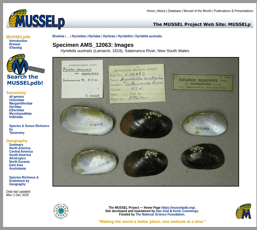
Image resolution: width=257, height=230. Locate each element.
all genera (16, 96)
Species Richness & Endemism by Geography (24, 181)
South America (20, 155)
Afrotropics (17, 158)
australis (155, 36)
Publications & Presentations (233, 11)
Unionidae (16, 100)
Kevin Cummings (185, 211)
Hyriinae (109, 36)
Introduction (18, 41)
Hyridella (141, 36)
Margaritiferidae (20, 103)
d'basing (15, 47)
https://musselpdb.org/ (178, 207)
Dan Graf (162, 211)
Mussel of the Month (198, 11)
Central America (21, 151)
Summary (16, 144)
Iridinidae (16, 117)
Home (151, 11)
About (161, 11)
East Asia (16, 165)
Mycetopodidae (20, 113)
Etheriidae (16, 110)
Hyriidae (15, 107)
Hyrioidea (79, 36)
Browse (14, 44)
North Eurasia (19, 161)
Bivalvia (58, 36)
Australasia (17, 168)
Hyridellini (125, 36)
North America (20, 148)
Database (174, 11)
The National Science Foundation (160, 214)
